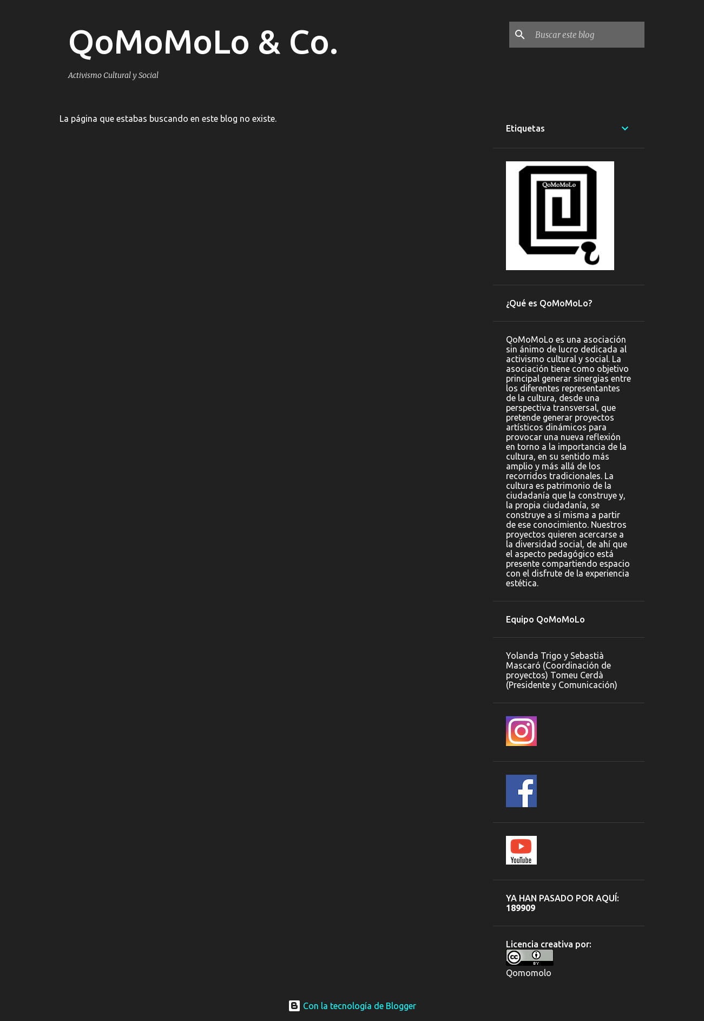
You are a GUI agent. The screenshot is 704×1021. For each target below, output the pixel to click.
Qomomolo (528, 973)
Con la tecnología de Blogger (352, 1006)
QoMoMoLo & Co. (203, 41)
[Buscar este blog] (587, 35)
